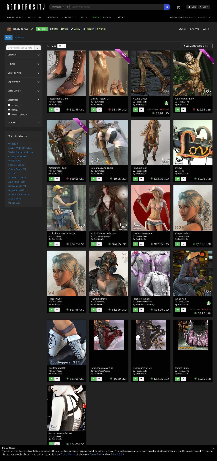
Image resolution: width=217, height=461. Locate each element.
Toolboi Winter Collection (20, 148)
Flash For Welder (16, 165)
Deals (95, 17)
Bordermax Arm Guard (19, 194)
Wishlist (101, 29)
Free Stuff (34, 17)
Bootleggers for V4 (17, 186)
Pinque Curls (14, 203)
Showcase (19, 37)
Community (69, 17)
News (83, 17)
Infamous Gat (139, 168)
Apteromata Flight (16, 182)
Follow (42, 29)
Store (64, 29)
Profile (54, 29)
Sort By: (196, 46)
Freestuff (88, 29)
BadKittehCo (57, 105)
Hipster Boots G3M (58, 98)
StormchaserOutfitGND (60, 433)
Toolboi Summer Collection (21, 152)
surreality (151, 304)
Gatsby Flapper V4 (17, 169)
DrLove (11, 173)
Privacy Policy (117, 454)
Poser (107, 17)
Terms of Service (68, 454)
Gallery (75, 29)
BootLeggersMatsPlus (102, 368)
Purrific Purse (14, 160)
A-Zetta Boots (14, 198)
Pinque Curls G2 (183, 233)
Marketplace (15, 17)
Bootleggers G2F (16, 190)
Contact (120, 17)
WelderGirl (13, 144)
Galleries (52, 17)
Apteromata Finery (17, 177)
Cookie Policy (96, 454)
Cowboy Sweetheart (17, 156)
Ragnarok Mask (99, 298)
